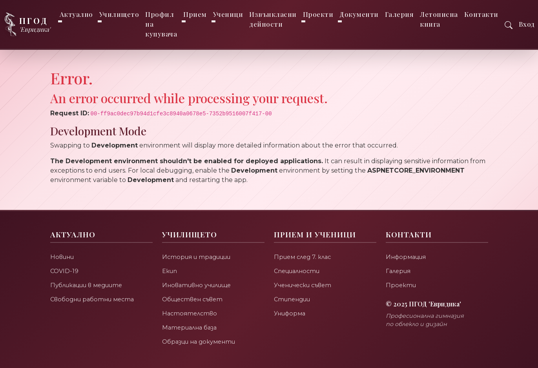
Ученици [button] (228, 14)
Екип (169, 271)
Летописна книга (439, 19)
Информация (406, 257)
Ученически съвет (304, 285)
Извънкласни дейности (273, 19)
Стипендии (292, 299)
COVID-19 (64, 271)
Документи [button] (359, 14)
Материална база (190, 327)
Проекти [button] (318, 14)
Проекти (401, 285)
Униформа (290, 313)
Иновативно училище (197, 285)
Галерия (399, 14)
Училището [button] (119, 14)
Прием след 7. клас (303, 257)
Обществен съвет (193, 299)
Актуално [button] (76, 14)
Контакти (481, 14)
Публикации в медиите (87, 285)
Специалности (297, 271)
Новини (62, 257)
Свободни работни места (93, 299)
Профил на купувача (161, 24)
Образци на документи (199, 341)
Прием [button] (195, 14)
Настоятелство (190, 313)
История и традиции (197, 257)
